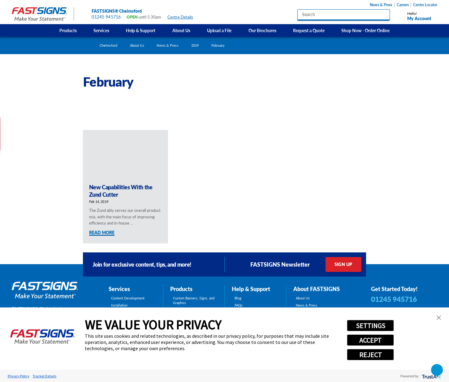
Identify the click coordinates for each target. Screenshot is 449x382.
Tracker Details (44, 376)
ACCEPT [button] (370, 340)
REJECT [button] (370, 354)
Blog (238, 298)
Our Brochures (262, 30)
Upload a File (219, 30)
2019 (195, 45)
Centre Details (182, 17)
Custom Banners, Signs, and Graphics (193, 300)
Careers (403, 5)
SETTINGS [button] (370, 325)
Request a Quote (309, 30)
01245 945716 (106, 17)
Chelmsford (108, 45)
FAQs (239, 305)
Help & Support (140, 30)
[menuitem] (68, 30)
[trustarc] (431, 376)
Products (68, 30)
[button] (439, 317)
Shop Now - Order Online (365, 30)
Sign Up (343, 264)
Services (101, 30)
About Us (181, 30)
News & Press (381, 5)
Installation (119, 305)
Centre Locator (425, 5)
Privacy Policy (18, 376)
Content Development (128, 298)
